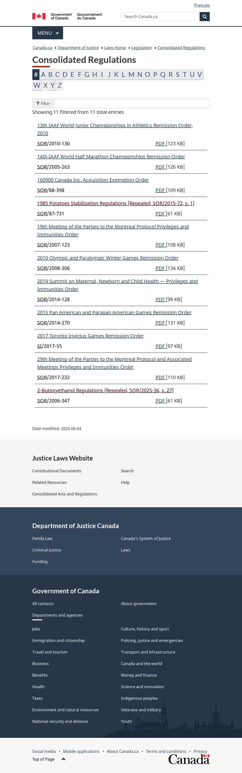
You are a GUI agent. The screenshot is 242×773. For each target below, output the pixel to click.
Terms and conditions (166, 751)
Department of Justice (78, 47)
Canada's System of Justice (146, 538)
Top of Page (49, 759)
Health (38, 686)
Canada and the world (141, 663)
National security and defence (60, 721)
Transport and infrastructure (148, 652)
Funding (40, 561)
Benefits (40, 675)
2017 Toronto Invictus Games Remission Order (90, 335)
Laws (125, 550)
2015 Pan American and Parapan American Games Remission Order (114, 312)
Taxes (37, 698)
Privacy (200, 751)
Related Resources (49, 482)
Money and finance (139, 675)
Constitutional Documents (56, 471)
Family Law (42, 538)
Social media (44, 751)
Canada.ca (42, 47)
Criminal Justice (46, 550)
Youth (126, 721)
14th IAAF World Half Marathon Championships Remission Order (111, 156)
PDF (161, 143)
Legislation (142, 47)
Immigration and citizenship (58, 640)
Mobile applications (81, 751)
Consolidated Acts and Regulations (64, 494)
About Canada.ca (122, 751)
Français (202, 5)
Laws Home (115, 47)
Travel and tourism (50, 652)
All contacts (43, 603)
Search (127, 471)
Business (40, 663)
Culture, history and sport (145, 629)
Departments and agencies (57, 615)
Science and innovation (142, 686)
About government (138, 603)
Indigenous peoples (139, 698)
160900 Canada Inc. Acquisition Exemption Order (93, 180)
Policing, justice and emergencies (152, 640)
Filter (45, 103)
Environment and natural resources (65, 710)
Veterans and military (141, 710)
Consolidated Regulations (181, 47)
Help (125, 482)
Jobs (36, 629)
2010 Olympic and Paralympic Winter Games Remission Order (107, 257)
